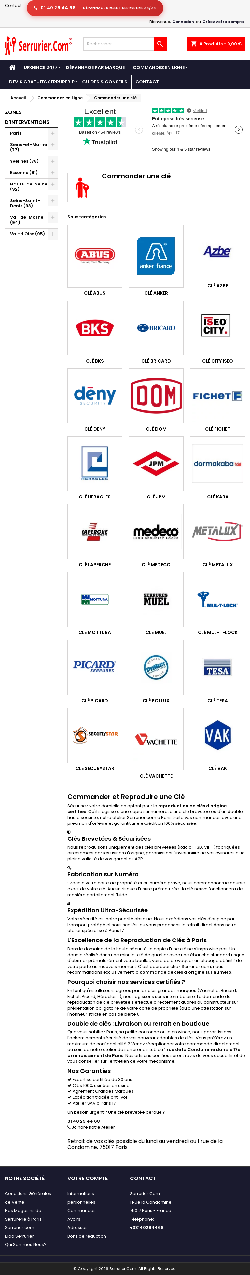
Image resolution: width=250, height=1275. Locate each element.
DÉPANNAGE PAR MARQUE (95, 67)
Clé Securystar (95, 768)
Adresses (77, 1227)
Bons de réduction (86, 1236)
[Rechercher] (125, 44)
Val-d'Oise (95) (27, 234)
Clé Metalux (217, 564)
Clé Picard (94, 700)
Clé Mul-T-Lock (218, 632)
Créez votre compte (223, 21)
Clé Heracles (95, 497)
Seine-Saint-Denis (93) (25, 203)
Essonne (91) (24, 173)
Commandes (81, 1211)
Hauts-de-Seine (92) (28, 186)
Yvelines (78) (24, 161)
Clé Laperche (95, 564)
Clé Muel (156, 632)
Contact (13, 5)
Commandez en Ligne (159, 67)
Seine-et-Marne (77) (28, 147)
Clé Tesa (217, 700)
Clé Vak (217, 768)
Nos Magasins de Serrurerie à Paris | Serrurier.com (24, 1219)
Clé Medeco (156, 564)
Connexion (183, 21)
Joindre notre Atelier (91, 1127)
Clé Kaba (218, 497)
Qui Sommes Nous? (26, 1244)
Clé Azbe (217, 285)
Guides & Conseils (104, 82)
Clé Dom (156, 429)
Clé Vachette (156, 776)
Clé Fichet (217, 429)
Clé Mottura (94, 632)
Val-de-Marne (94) (26, 220)
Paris (15, 133)
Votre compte (87, 1178)
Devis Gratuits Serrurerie (41, 82)
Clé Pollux (156, 700)
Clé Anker (156, 293)
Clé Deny (94, 429)
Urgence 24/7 (41, 67)
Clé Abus (94, 293)
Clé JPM (156, 497)
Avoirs (73, 1219)
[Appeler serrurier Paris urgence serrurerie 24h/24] (95, 8)
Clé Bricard (156, 361)
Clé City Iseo (217, 361)
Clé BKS (95, 361)
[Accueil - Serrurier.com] (12, 67)
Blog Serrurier (19, 1236)
